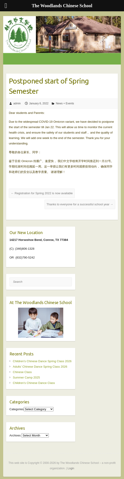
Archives (15, 435)
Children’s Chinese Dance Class (34, 383)
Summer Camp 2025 (26, 377)
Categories (16, 409)
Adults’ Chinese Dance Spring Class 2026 (40, 366)
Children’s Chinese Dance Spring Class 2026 (42, 361)
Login (71, 468)
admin (17, 103)
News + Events (65, 103)
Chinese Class (22, 372)
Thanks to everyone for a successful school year (80, 204)
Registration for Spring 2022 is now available (42, 193)
